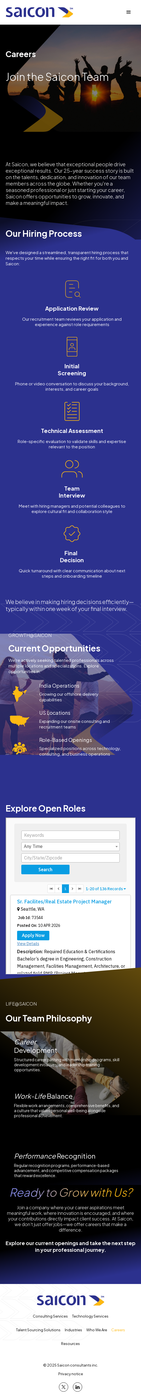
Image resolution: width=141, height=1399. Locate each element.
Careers (118, 1330)
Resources (70, 1343)
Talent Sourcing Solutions (38, 1330)
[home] (39, 12)
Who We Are (96, 1330)
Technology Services (90, 1316)
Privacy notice (70, 1374)
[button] (128, 12)
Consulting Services (50, 1316)
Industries (73, 1330)
